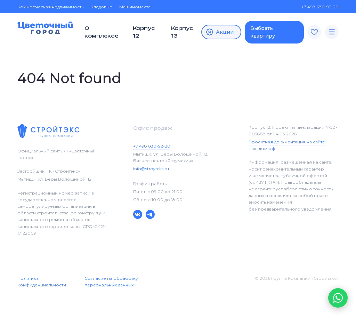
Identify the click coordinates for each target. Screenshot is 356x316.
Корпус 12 (144, 32)
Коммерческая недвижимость (50, 6)
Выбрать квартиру (262, 32)
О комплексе (101, 32)
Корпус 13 (182, 32)
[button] (338, 298)
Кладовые (101, 6)
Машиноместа (135, 6)
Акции (219, 32)
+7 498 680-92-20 (316, 6)
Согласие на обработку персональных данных (111, 281)
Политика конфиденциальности (41, 281)
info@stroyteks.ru (151, 168)
